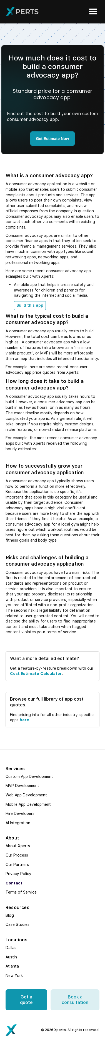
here (24, 720)
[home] (22, 11)
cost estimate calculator (36, 673)
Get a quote (26, 999)
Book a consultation (75, 999)
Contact (14, 883)
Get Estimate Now (52, 138)
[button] (93, 12)
